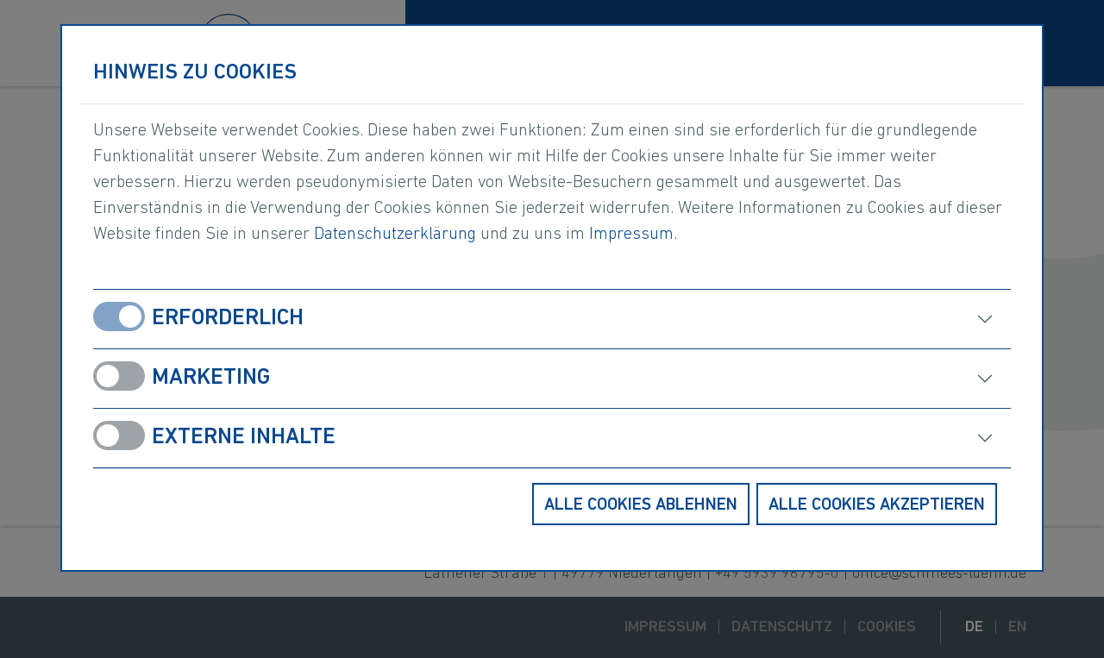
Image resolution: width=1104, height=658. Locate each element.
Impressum (631, 234)
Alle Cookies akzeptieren (876, 505)
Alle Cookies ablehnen (640, 505)
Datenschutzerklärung (395, 234)
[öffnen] (793, 319)
